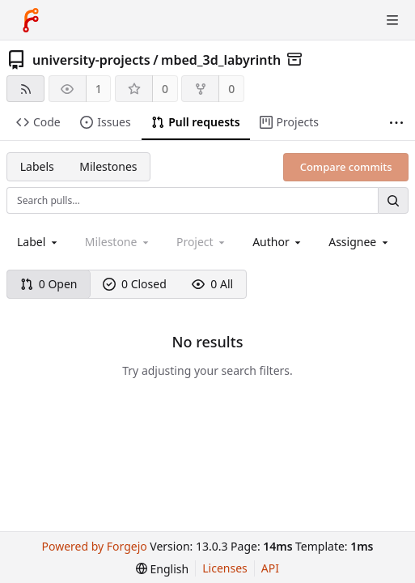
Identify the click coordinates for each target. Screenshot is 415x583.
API (270, 568)
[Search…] (393, 200)
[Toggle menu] (392, 20)
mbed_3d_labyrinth (221, 60)
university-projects (91, 60)
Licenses (225, 568)
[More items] (396, 122)
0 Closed (135, 284)
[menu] (162, 569)
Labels (37, 166)
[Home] (30, 20)
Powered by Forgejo (94, 546)
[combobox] (38, 241)
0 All (212, 284)
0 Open (49, 284)
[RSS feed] (25, 88)
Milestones (108, 166)
